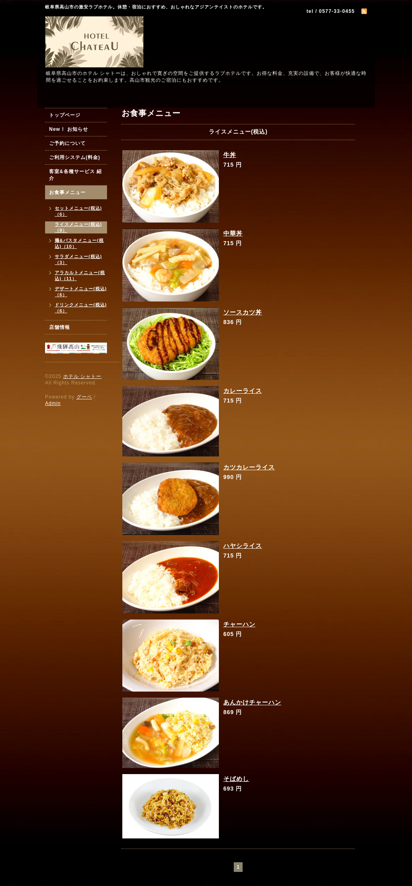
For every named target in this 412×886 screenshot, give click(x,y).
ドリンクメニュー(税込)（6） (81, 307)
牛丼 (229, 154)
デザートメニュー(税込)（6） (81, 291)
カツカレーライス (249, 467)
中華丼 (233, 233)
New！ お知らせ (68, 129)
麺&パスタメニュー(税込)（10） (79, 243)
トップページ (64, 115)
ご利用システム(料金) (74, 157)
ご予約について (67, 143)
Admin (53, 403)
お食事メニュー (67, 192)
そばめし (236, 778)
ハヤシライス (242, 545)
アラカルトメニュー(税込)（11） (80, 275)
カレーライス (242, 390)
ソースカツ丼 (242, 312)
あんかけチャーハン (252, 702)
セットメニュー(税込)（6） (78, 211)
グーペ (84, 397)
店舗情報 (59, 327)
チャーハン (239, 624)
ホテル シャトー (82, 376)
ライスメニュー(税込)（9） (78, 227)
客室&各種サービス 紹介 (75, 175)
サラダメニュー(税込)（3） (78, 259)
